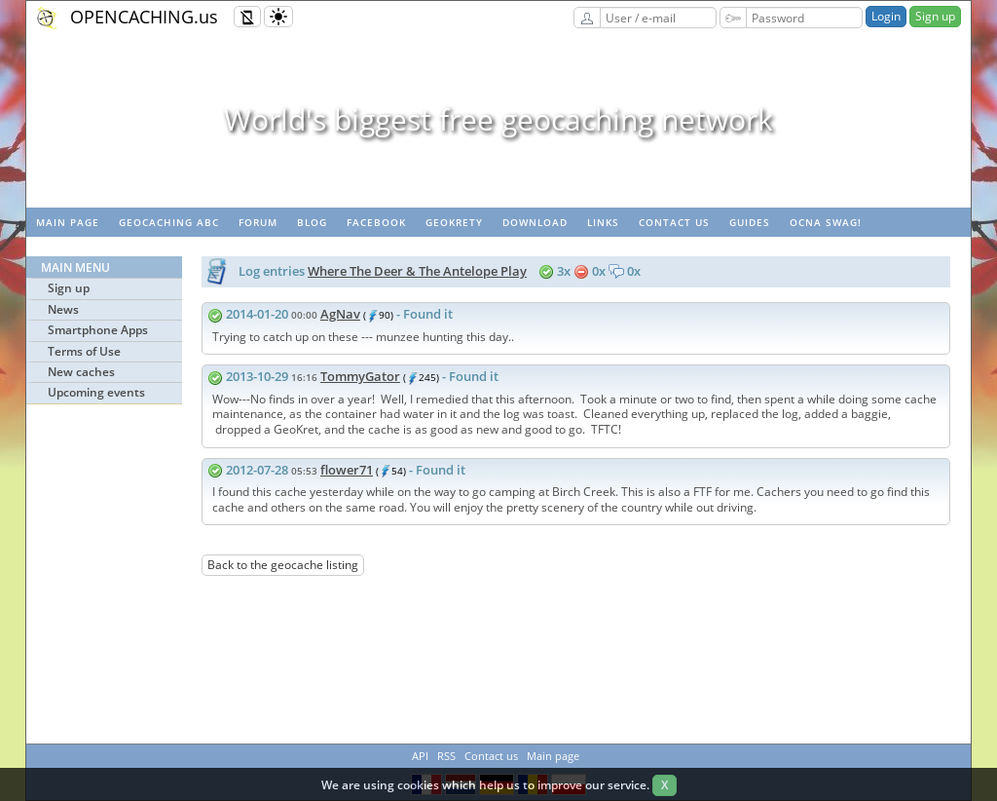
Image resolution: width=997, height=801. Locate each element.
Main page (67, 222)
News (63, 309)
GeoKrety (454, 222)
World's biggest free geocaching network (498, 119)
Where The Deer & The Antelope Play (417, 271)
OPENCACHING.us (144, 16)
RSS (446, 755)
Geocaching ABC (169, 222)
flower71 (346, 469)
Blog (312, 222)
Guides (749, 222)
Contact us (674, 222)
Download (535, 222)
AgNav (340, 314)
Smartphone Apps (98, 330)
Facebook (376, 222)
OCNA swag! (826, 222)
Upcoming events (96, 392)
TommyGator (360, 376)
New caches (81, 371)
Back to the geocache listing (282, 564)
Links (603, 222)
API (420, 755)
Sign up (935, 16)
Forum (258, 222)
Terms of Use (84, 351)
